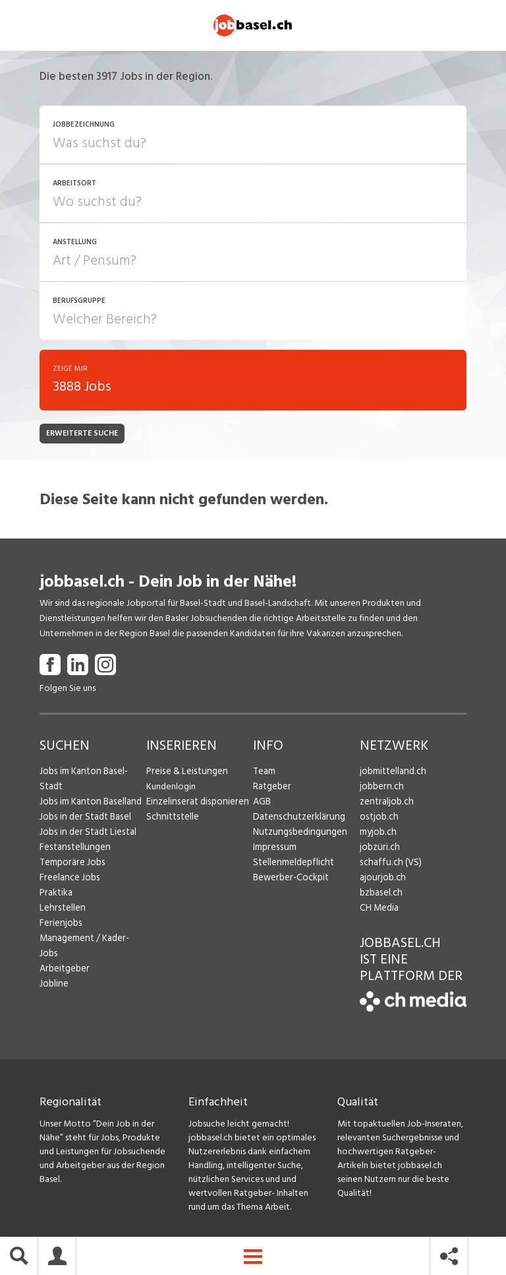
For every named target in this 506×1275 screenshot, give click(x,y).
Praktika (56, 894)
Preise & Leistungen (184, 773)
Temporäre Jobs (71, 864)
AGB (262, 803)
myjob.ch (377, 833)
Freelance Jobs (69, 879)
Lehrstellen (61, 909)
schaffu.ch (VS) (388, 864)
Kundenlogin (171, 788)
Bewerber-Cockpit (290, 879)
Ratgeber (272, 788)
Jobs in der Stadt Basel (84, 818)
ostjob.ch (378, 818)
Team (264, 773)
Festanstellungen (73, 849)
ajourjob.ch (381, 879)
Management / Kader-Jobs (92, 940)
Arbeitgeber (64, 955)
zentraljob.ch (385, 803)
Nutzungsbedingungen (297, 833)
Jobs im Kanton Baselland (89, 803)
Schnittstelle (171, 818)
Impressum (273, 849)
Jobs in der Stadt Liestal (86, 833)
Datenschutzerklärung (296, 818)
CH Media (379, 909)
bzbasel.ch (380, 894)
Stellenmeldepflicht (292, 864)
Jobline (54, 970)
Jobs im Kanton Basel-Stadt (82, 781)
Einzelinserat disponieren (195, 803)
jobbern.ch (380, 788)
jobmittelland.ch (392, 773)
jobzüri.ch (378, 849)
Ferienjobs (60, 924)
